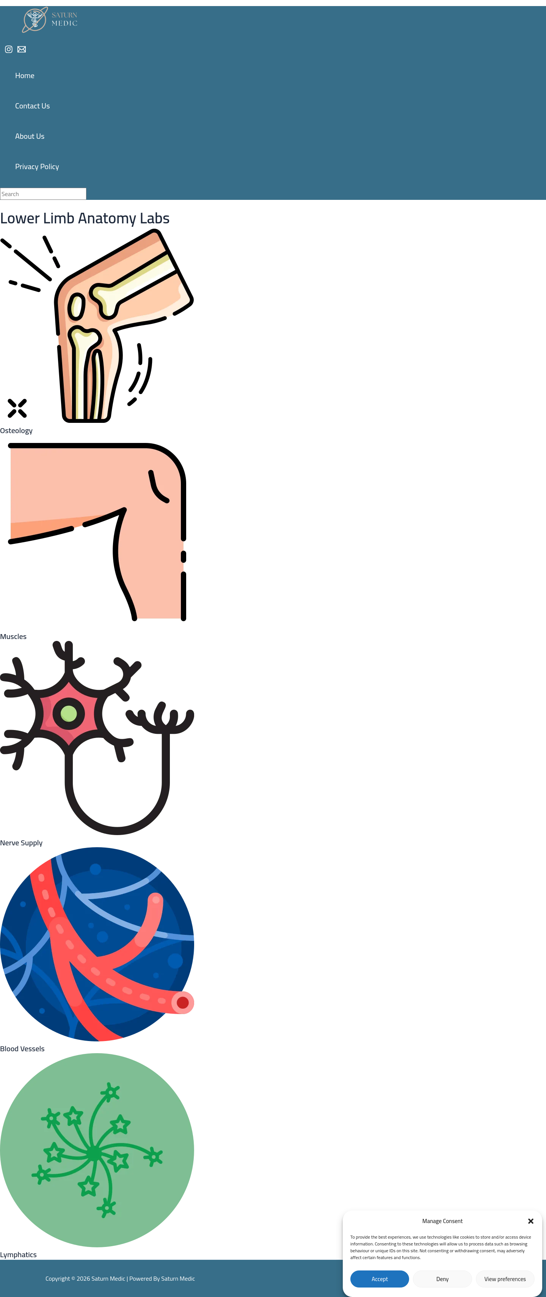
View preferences (505, 1278)
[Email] (21, 51)
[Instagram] (9, 51)
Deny (442, 1278)
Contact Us (32, 106)
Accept (380, 1278)
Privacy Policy (37, 166)
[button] (531, 1221)
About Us (29, 136)
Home (25, 75)
